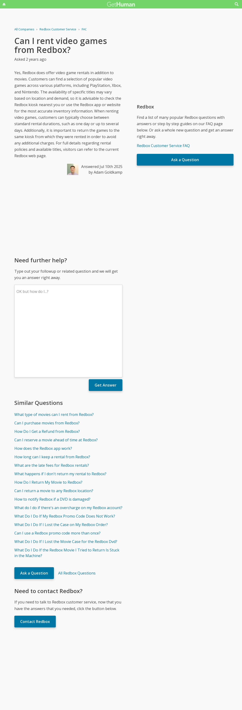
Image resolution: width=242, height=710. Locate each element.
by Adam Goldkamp (105, 172)
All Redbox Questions (77, 504)
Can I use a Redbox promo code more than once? (57, 464)
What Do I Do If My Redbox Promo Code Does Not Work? (64, 447)
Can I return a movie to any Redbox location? (53, 421)
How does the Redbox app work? (43, 379)
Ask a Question (34, 504)
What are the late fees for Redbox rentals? (51, 396)
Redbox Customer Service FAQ (163, 145)
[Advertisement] (68, 215)
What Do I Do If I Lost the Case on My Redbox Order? (61, 455)
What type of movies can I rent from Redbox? (54, 345)
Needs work (148, 663)
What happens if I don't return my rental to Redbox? (60, 404)
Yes (131, 663)
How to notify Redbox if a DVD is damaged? (52, 430)
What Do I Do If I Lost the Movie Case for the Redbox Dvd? (65, 472)
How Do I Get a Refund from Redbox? (47, 362)
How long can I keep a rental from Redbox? (52, 387)
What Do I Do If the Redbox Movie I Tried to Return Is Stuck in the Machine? (66, 483)
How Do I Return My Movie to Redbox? (48, 413)
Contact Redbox (35, 552)
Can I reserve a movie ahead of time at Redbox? (56, 370)
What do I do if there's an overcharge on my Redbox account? (68, 438)
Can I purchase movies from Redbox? (47, 353)
